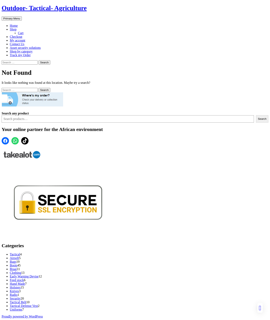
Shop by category (21, 51)
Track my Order (20, 55)
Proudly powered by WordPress (22, 316)
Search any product (15, 113)
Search (262, 118)
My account (17, 40)
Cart (21, 33)
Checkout (16, 36)
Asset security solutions (25, 47)
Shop (13, 29)
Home (14, 25)
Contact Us (17, 44)
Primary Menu (11, 18)
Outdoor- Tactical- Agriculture (44, 8)
